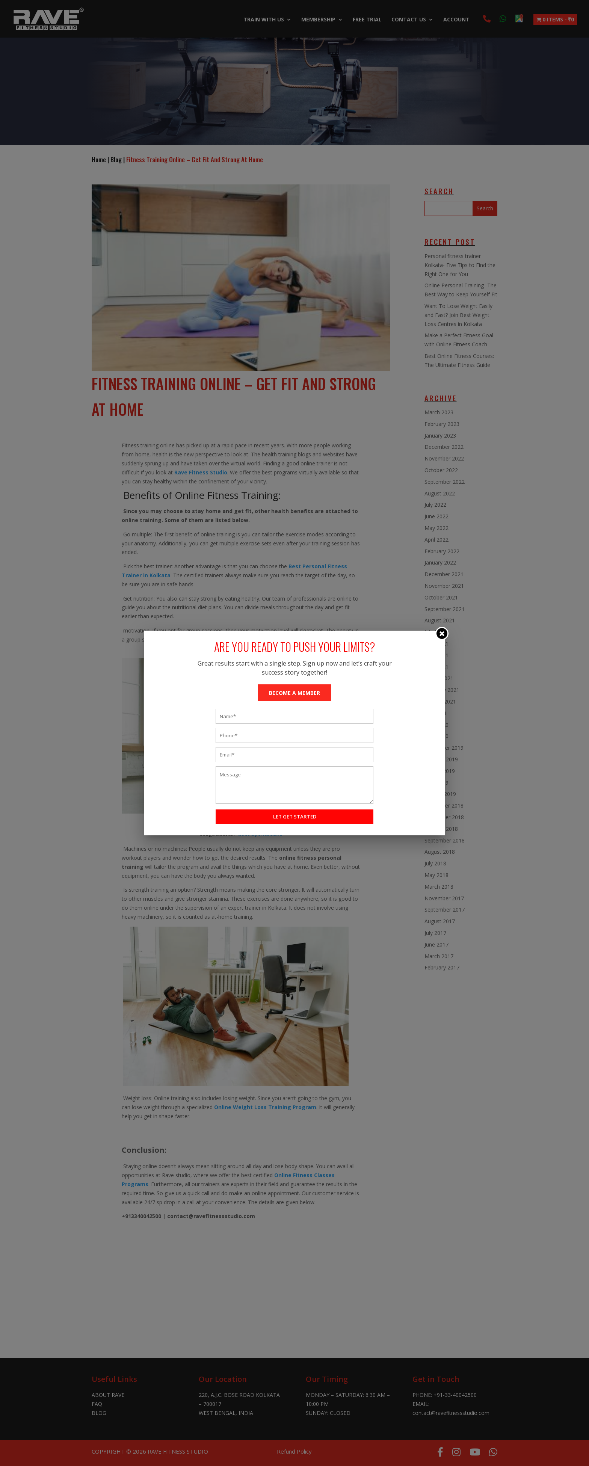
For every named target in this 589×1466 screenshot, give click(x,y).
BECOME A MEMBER (294, 692)
